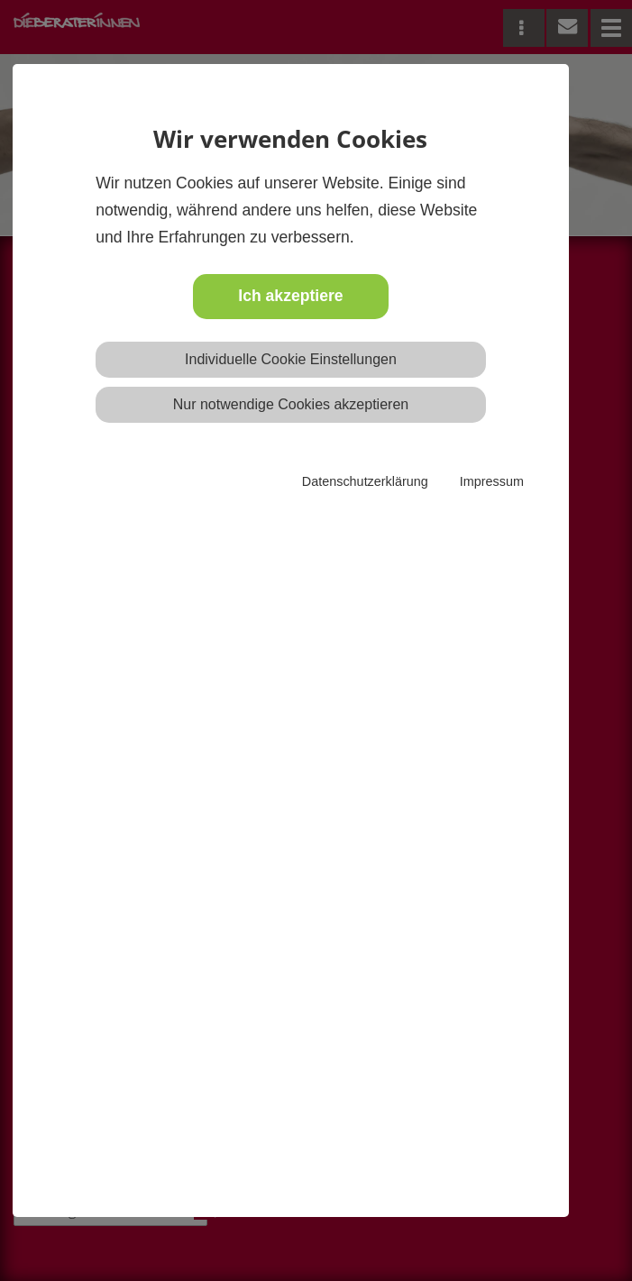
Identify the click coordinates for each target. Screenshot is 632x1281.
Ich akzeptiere (290, 296)
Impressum (492, 481)
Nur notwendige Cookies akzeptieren (290, 404)
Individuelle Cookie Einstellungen (291, 359)
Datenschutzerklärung (365, 481)
